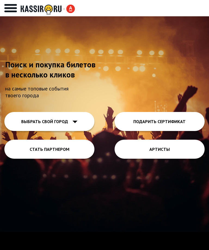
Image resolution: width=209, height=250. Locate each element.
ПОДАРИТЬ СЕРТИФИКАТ (159, 121)
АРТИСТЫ (159, 149)
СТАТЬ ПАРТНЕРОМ (49, 149)
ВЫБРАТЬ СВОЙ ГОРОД (49, 121)
